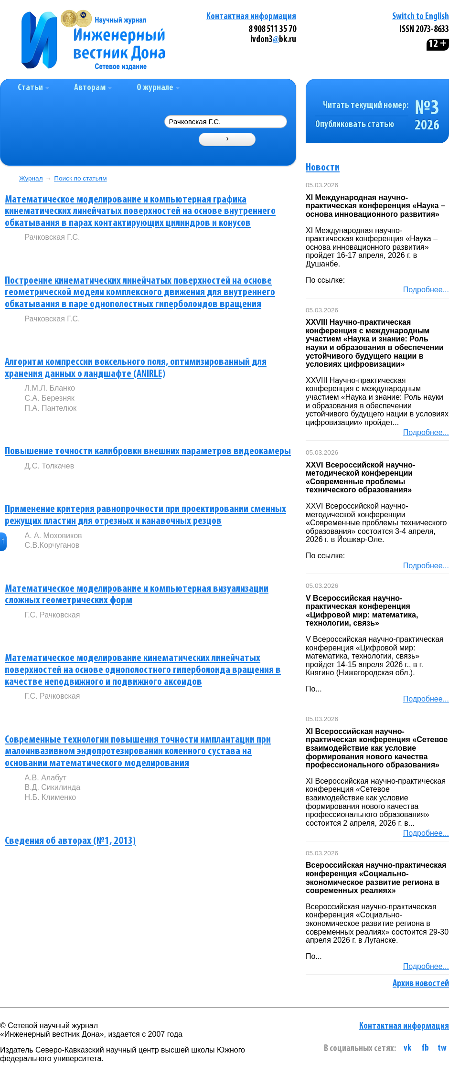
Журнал (31, 178)
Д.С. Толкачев (49, 466)
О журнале (158, 88)
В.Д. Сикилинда (52, 787)
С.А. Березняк (49, 398)
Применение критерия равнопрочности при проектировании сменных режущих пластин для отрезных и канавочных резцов (145, 515)
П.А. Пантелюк (50, 408)
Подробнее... (426, 290)
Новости (323, 167)
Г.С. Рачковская (52, 615)
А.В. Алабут (45, 778)
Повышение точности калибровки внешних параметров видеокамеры (148, 451)
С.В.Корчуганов (51, 545)
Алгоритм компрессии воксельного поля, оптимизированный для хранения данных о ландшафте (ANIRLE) (136, 368)
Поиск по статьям (80, 178)
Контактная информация (251, 16)
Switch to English (420, 16)
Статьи (33, 88)
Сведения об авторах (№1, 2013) (70, 841)
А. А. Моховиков (53, 536)
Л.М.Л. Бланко (49, 388)
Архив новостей (421, 984)
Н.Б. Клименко (50, 797)
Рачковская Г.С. (52, 237)
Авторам (93, 88)
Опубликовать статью (354, 124)
